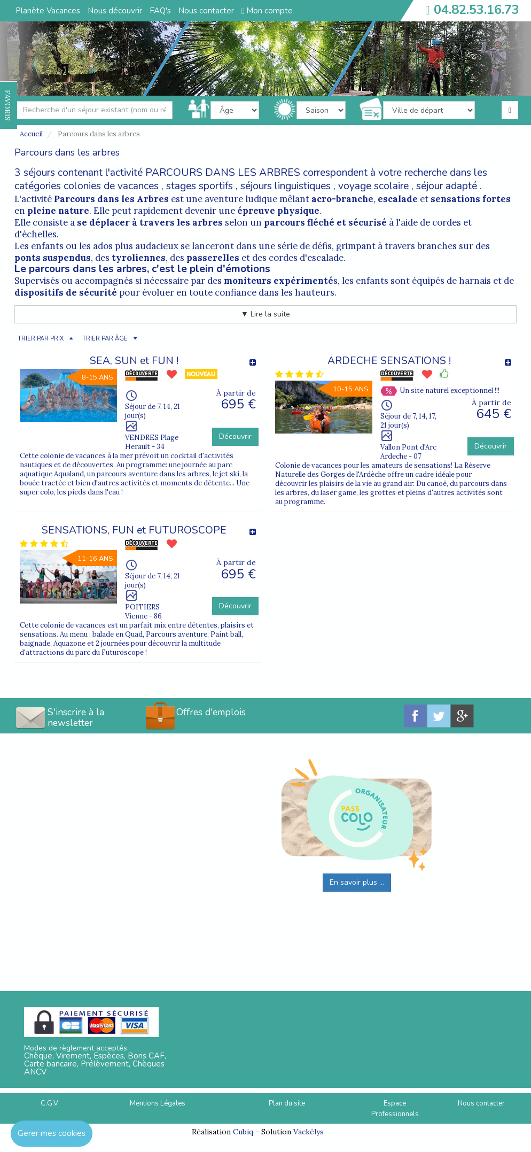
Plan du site (287, 1103)
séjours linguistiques (285, 186)
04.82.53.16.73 (476, 9)
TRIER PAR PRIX (41, 339)
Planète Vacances (47, 10)
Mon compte (267, 10)
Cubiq (243, 1131)
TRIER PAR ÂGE (105, 339)
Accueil (31, 133)
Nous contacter (206, 10)
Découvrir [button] (235, 436)
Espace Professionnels (395, 1109)
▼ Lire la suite (265, 314)
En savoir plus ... (357, 882)
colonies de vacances (111, 186)
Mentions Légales (157, 1103)
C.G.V (49, 1103)
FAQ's (160, 10)
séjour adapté (446, 186)
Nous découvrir (115, 10)
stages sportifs (199, 186)
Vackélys (308, 1131)
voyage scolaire (373, 186)
